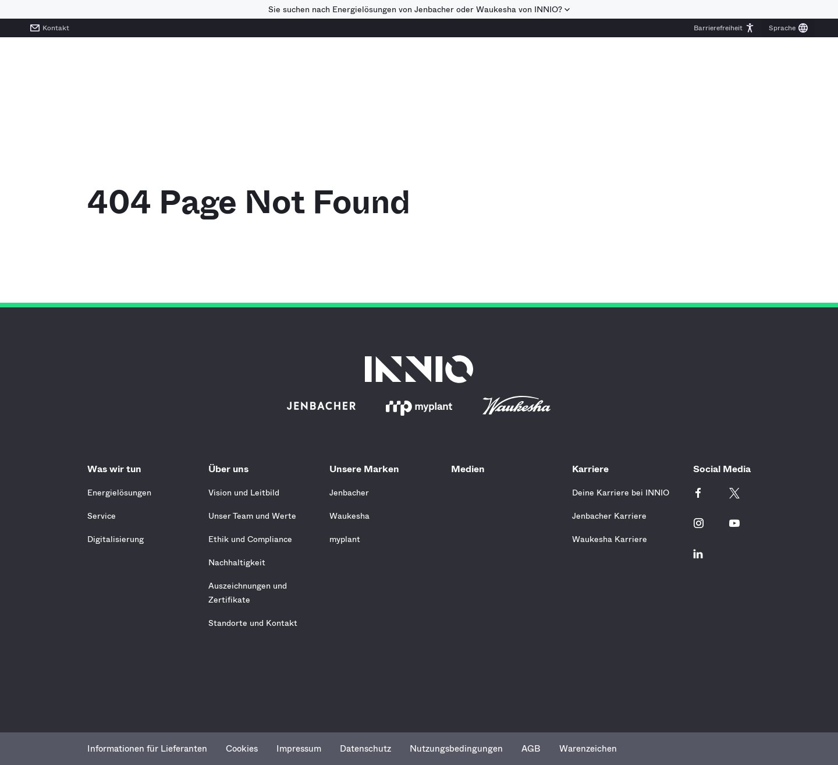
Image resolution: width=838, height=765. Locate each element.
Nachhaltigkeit (236, 562)
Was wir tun (117, 469)
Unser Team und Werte (252, 516)
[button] (724, 28)
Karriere (593, 469)
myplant (344, 539)
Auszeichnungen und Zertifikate (247, 592)
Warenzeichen (588, 748)
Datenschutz (365, 748)
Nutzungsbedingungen (456, 748)
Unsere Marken (367, 469)
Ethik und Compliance (250, 539)
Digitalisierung (115, 539)
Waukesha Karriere (609, 539)
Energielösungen (119, 492)
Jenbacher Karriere (609, 516)
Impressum (298, 748)
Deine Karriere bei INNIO (620, 492)
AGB (531, 748)
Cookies (242, 748)
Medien (468, 469)
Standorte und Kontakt (252, 623)
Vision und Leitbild (243, 492)
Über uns (231, 469)
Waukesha (349, 516)
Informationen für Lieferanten (147, 748)
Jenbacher (349, 492)
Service (101, 516)
